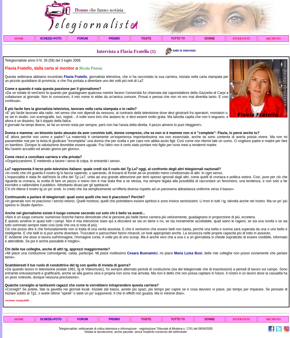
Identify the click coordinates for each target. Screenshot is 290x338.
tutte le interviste (181, 50)
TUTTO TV (178, 38)
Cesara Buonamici (142, 253)
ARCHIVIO (273, 38)
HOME (19, 38)
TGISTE (146, 38)
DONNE (210, 38)
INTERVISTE (241, 38)
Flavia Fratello (75, 77)
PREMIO (114, 38)
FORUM (82, 38)
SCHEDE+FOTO (51, 38)
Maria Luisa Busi (188, 253)
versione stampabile (17, 300)
